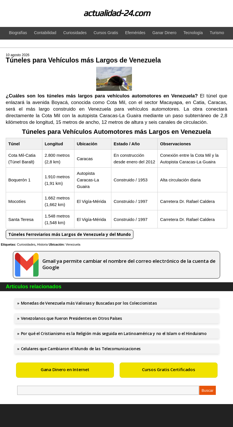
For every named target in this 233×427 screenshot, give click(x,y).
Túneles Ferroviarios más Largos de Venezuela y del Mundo (69, 234)
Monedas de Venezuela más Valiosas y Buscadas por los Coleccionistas (89, 303)
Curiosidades (26, 244)
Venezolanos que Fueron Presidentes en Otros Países (71, 318)
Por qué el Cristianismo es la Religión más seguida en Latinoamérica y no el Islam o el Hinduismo (114, 333)
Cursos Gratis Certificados (168, 369)
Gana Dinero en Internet (65, 369)
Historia (42, 244)
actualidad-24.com (116, 13)
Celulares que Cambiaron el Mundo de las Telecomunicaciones (81, 348)
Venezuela (73, 244)
